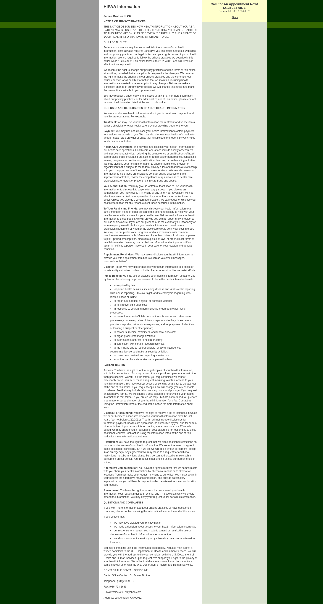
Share (235, 17)
